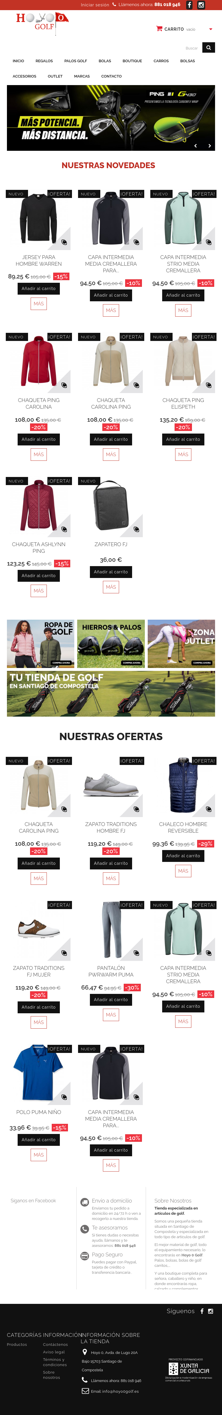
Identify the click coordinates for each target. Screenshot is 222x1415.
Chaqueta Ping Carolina (39, 403)
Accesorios (24, 76)
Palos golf (75, 61)
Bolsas (187, 61)
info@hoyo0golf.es (120, 1391)
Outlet (55, 76)
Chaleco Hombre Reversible (183, 827)
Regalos (44, 61)
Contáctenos (55, 1344)
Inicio (18, 61)
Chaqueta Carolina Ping (111, 403)
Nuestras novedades (108, 165)
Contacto (111, 76)
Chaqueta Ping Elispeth (183, 403)
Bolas (105, 61)
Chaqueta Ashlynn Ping (39, 547)
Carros (161, 61)
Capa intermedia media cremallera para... (111, 264)
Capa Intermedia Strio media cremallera (183, 264)
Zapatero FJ (111, 544)
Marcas (82, 76)
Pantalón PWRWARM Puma (111, 971)
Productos (17, 1344)
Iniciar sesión (95, 5)
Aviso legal (54, 1352)
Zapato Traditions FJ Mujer (38, 971)
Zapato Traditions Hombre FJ (111, 827)
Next (209, 145)
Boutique (132, 61)
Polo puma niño (38, 1112)
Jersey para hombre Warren (39, 260)
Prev (194, 145)
